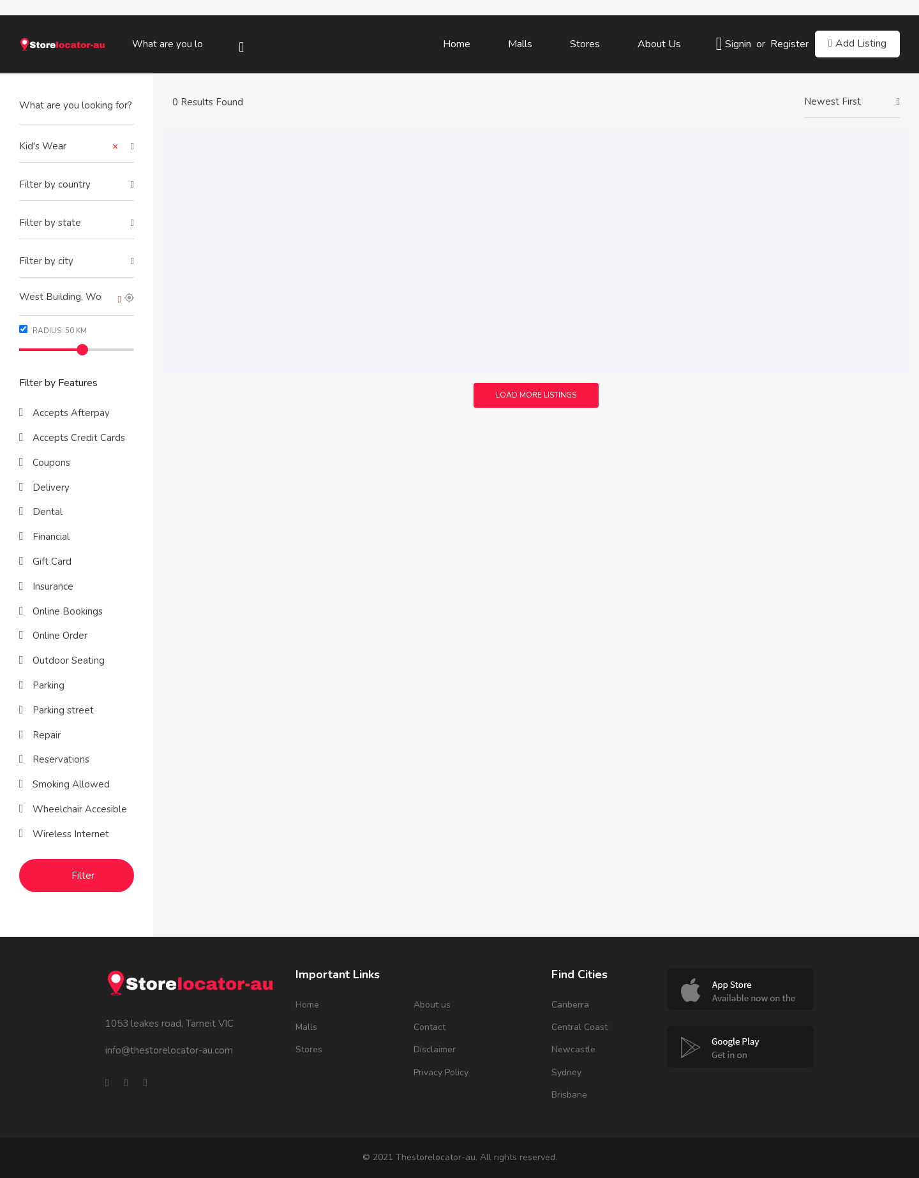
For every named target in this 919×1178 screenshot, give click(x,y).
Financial (50, 536)
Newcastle (573, 1049)
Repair (45, 735)
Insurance (51, 586)
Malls (520, 44)
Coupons (50, 462)
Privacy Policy (441, 1072)
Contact (429, 1027)
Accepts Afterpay (70, 412)
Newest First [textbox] (832, 101)
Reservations (59, 759)
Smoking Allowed (70, 784)
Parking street (62, 710)
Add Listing (857, 43)
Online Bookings (66, 611)
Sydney (566, 1072)
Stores (585, 44)
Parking (47, 685)
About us (659, 44)
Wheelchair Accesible (78, 809)
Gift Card (50, 561)
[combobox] (76, 147)
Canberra (570, 1005)
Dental (46, 511)
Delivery (50, 487)
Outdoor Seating (67, 660)
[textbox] (76, 184)
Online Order (58, 635)
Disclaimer (435, 1049)
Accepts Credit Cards (77, 437)
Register (789, 44)
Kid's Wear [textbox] (68, 146)
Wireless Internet (69, 834)
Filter (82, 875)
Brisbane (569, 1095)
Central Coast (579, 1027)
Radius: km (53, 330)
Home (456, 44)
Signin (738, 44)
